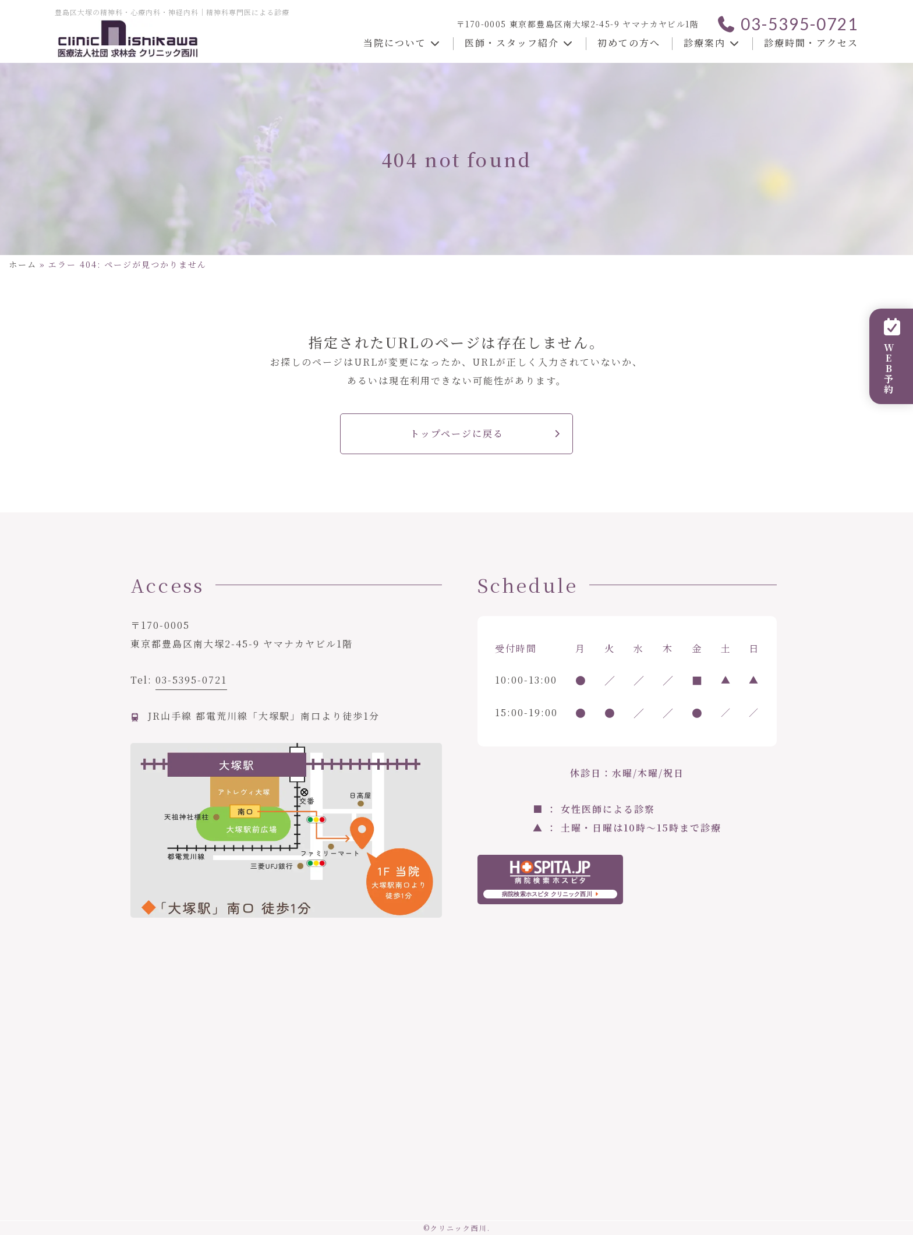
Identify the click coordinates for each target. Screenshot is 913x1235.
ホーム (23, 264)
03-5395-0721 (787, 24)
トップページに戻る (457, 433)
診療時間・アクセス (811, 42)
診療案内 (712, 42)
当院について (402, 42)
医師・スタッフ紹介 (519, 42)
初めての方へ (628, 42)
